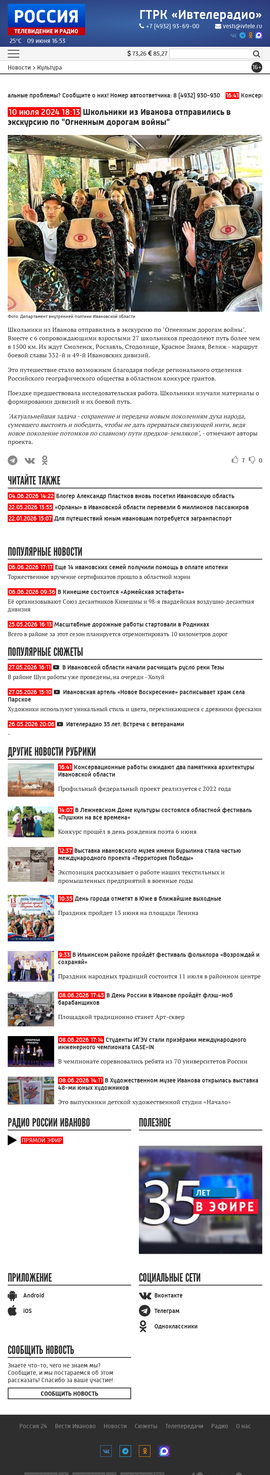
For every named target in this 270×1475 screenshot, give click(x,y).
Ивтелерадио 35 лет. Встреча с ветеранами (125, 724)
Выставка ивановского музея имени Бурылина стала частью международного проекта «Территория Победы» (149, 854)
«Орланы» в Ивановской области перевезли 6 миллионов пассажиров (152, 507)
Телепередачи (184, 1426)
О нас (243, 1426)
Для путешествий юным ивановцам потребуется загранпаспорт (143, 518)
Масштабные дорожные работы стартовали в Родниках (131, 624)
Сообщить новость (69, 1393)
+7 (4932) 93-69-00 (167, 26)
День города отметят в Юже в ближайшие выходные (148, 898)
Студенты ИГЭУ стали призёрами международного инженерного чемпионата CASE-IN (152, 1043)
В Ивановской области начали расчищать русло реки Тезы (143, 667)
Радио (219, 1426)
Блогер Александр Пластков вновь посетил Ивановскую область (145, 496)
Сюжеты (146, 1426)
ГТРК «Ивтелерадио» (199, 14)
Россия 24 (33, 1426)
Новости (115, 1426)
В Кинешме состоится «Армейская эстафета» (121, 592)
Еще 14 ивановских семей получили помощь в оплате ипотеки (141, 567)
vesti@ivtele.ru (238, 26)
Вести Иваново (75, 1426)
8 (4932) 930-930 (200, 95)
